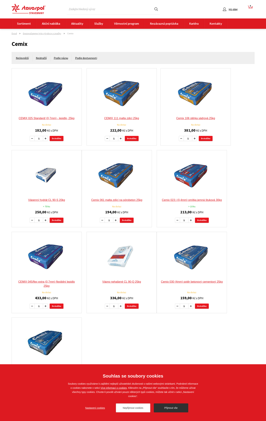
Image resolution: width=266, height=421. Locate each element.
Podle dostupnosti (86, 58)
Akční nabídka (51, 24)
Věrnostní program (126, 24)
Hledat (156, 9)
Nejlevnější (22, 58)
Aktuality (77, 24)
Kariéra (194, 24)
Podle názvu (61, 58)
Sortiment (24, 24)
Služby (98, 24)
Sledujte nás (248, 357)
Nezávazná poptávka (164, 24)
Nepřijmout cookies (133, 408)
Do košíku (50, 142)
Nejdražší (41, 58)
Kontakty (216, 24)
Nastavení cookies (95, 408)
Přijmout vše (171, 408)
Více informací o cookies (114, 388)
